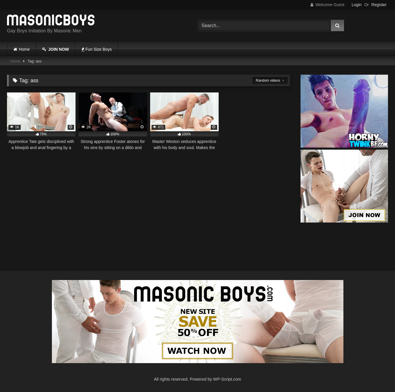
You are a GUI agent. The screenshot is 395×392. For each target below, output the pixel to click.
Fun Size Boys (96, 49)
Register (379, 4)
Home (24, 49)
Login (356, 4)
